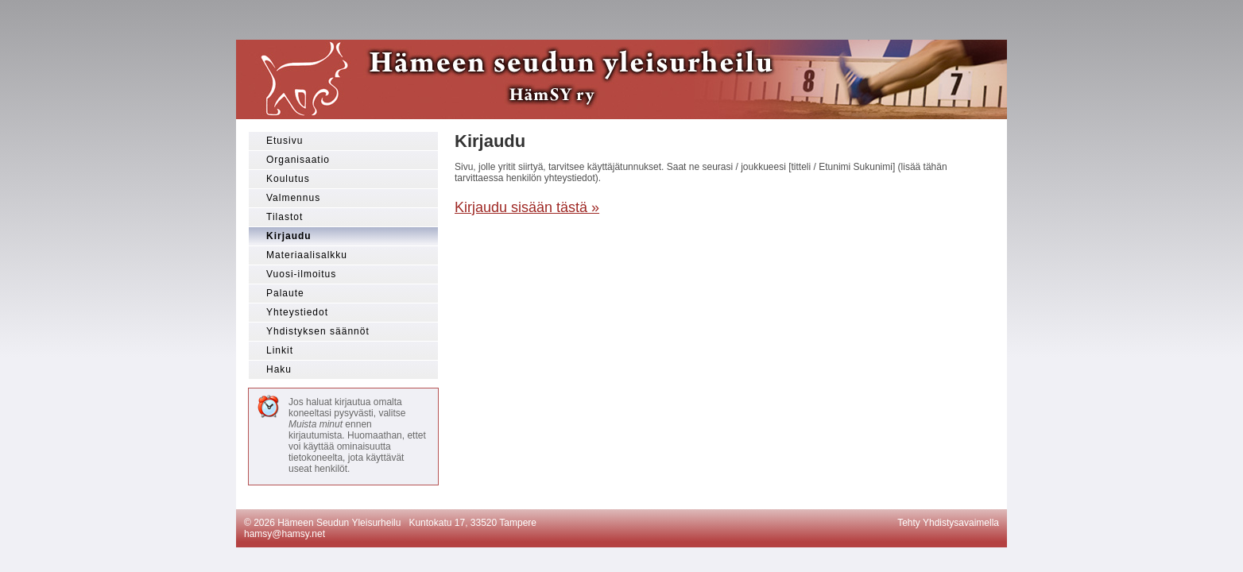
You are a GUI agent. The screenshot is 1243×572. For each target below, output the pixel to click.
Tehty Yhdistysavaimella (948, 522)
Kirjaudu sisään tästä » (527, 207)
